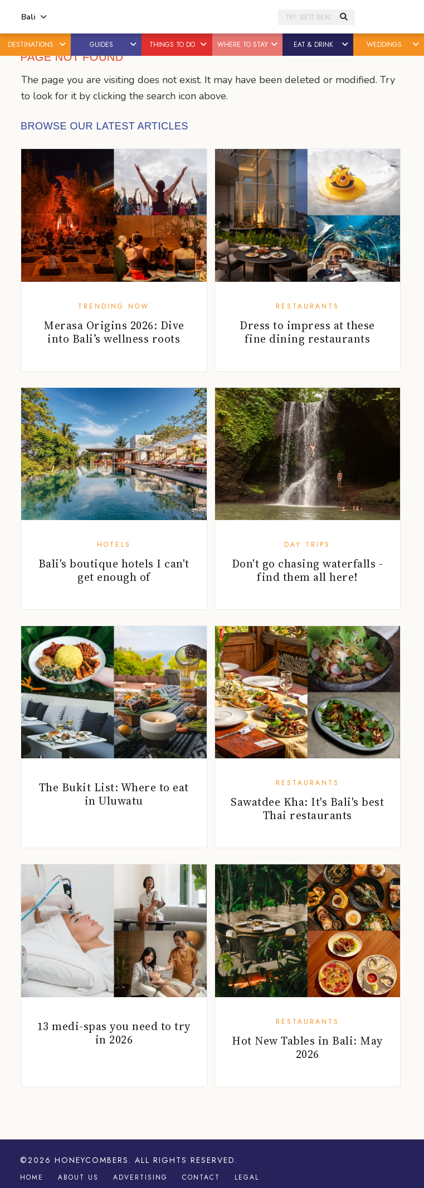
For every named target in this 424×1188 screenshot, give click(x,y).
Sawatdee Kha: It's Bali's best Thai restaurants (307, 808)
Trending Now (113, 306)
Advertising (140, 1177)
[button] (63, 44)
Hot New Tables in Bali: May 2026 (307, 1047)
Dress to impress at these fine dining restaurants (307, 332)
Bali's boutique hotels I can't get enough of (113, 570)
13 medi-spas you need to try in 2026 (114, 1032)
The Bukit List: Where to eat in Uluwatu (114, 794)
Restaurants (307, 306)
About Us (78, 1177)
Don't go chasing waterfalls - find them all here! (307, 570)
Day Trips (307, 545)
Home (31, 1177)
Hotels (114, 545)
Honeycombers (92, 1160)
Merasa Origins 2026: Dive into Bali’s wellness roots (113, 332)
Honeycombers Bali (163, 17)
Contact (201, 1177)
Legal (247, 1177)
